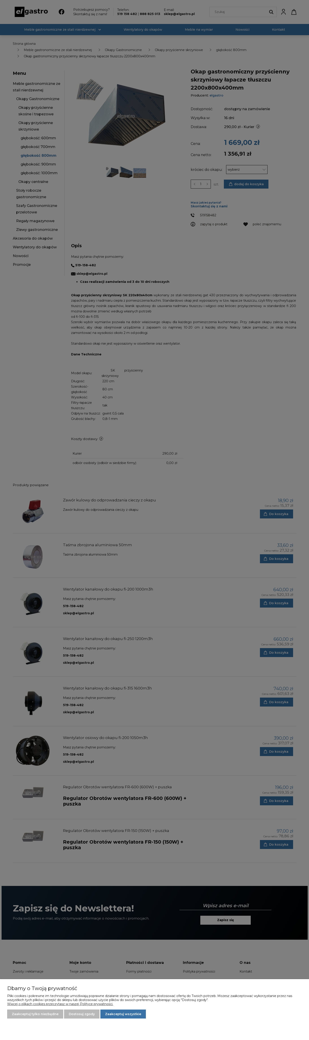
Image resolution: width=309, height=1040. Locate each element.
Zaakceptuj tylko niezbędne (35, 1014)
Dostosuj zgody (82, 1014)
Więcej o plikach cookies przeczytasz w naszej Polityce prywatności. (60, 1004)
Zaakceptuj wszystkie (123, 1014)
